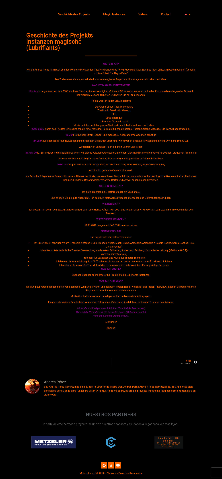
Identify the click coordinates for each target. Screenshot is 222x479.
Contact (166, 14)
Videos (143, 14)
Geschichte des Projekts (74, 14)
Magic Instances (114, 14)
